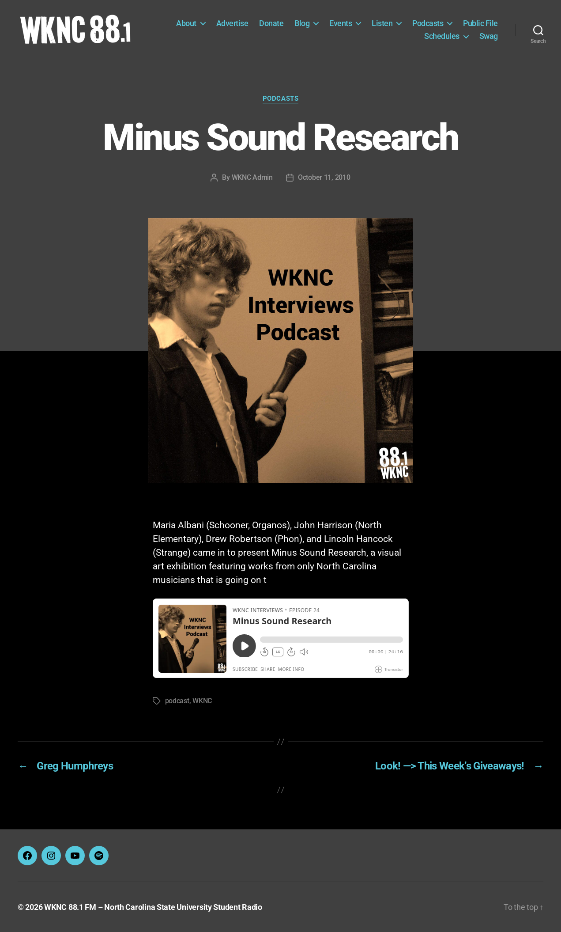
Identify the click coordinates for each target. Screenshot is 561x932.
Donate (271, 23)
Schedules (441, 36)
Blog (301, 23)
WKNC (202, 701)
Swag (488, 36)
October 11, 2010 (324, 177)
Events (340, 23)
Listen (382, 23)
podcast (177, 701)
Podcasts (427, 23)
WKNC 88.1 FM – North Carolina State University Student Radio (153, 907)
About (186, 23)
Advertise (232, 23)
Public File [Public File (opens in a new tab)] (480, 23)
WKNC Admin (252, 177)
